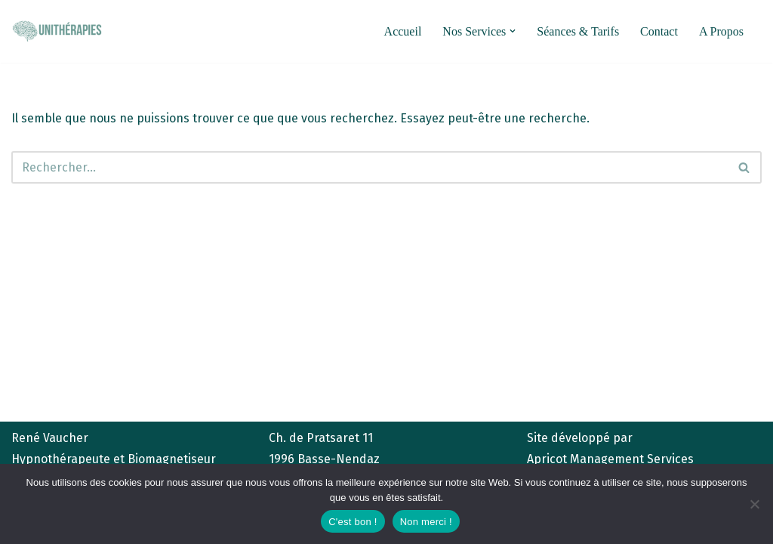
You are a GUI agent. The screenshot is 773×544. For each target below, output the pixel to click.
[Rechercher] (369, 167)
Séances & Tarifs (578, 31)
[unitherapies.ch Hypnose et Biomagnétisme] (56, 31)
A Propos (721, 31)
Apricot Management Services (610, 459)
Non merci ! (426, 521)
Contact (659, 31)
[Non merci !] (754, 504)
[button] (513, 31)
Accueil (403, 31)
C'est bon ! (352, 521)
